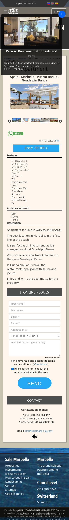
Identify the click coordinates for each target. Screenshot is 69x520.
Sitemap (10, 490)
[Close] (61, 14)
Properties (12, 466)
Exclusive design (16, 474)
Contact (10, 486)
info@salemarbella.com (38, 430)
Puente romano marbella (47, 472)
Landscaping (13, 481)
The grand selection (50, 466)
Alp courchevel (47, 489)
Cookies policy (14, 494)
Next (60, 121)
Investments (13, 470)
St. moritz (43, 502)
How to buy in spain (18, 477)
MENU (58, 12)
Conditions (41, 364)
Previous (9, 121)
